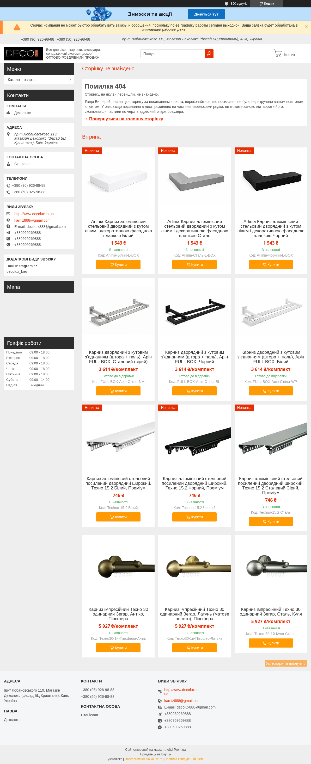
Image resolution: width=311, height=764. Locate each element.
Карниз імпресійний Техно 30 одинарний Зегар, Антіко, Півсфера (118, 614)
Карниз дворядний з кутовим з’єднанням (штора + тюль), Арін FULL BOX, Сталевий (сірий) (118, 357)
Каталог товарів (21, 80)
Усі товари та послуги (284, 663)
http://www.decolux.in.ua (34, 214)
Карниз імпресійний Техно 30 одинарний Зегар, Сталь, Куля (271, 612)
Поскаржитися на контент (143, 759)
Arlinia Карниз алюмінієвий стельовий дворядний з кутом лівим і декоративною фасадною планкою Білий (118, 228)
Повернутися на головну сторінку (126, 118)
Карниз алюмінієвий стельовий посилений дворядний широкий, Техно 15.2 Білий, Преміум (118, 483)
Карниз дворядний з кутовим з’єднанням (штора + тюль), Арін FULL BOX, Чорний (194, 357)
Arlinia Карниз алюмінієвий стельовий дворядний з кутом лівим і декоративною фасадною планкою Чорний (270, 228)
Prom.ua (180, 749)
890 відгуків (239, 3)
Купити (121, 265)
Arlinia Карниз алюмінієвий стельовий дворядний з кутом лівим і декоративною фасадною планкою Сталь (194, 228)
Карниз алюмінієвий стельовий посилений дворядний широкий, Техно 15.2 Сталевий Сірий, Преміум (271, 485)
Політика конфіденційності (183, 759)
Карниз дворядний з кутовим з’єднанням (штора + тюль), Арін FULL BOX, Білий (270, 357)
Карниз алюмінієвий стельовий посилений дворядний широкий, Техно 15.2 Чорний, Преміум (194, 483)
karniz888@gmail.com (32, 220)
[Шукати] (209, 53)
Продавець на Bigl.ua (155, 754)
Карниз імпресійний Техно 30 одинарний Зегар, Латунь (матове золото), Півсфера (194, 614)
